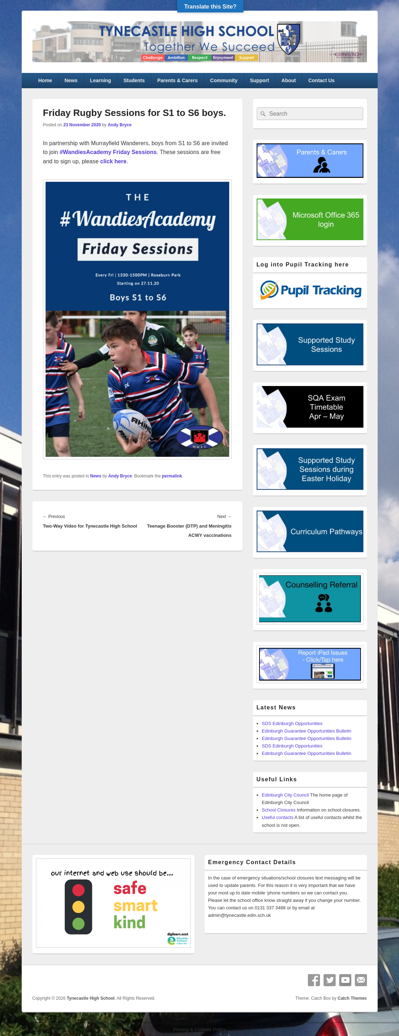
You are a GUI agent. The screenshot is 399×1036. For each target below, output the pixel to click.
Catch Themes (352, 998)
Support (259, 80)
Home (45, 80)
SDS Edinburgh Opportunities (292, 723)
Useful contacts (278, 817)
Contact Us (321, 80)
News (71, 80)
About (289, 80)
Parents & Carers (177, 80)
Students (134, 80)
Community (223, 80)
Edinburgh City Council (285, 795)
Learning (100, 80)
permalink (172, 476)
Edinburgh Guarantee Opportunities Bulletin (307, 731)
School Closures (279, 810)
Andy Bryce (120, 124)
